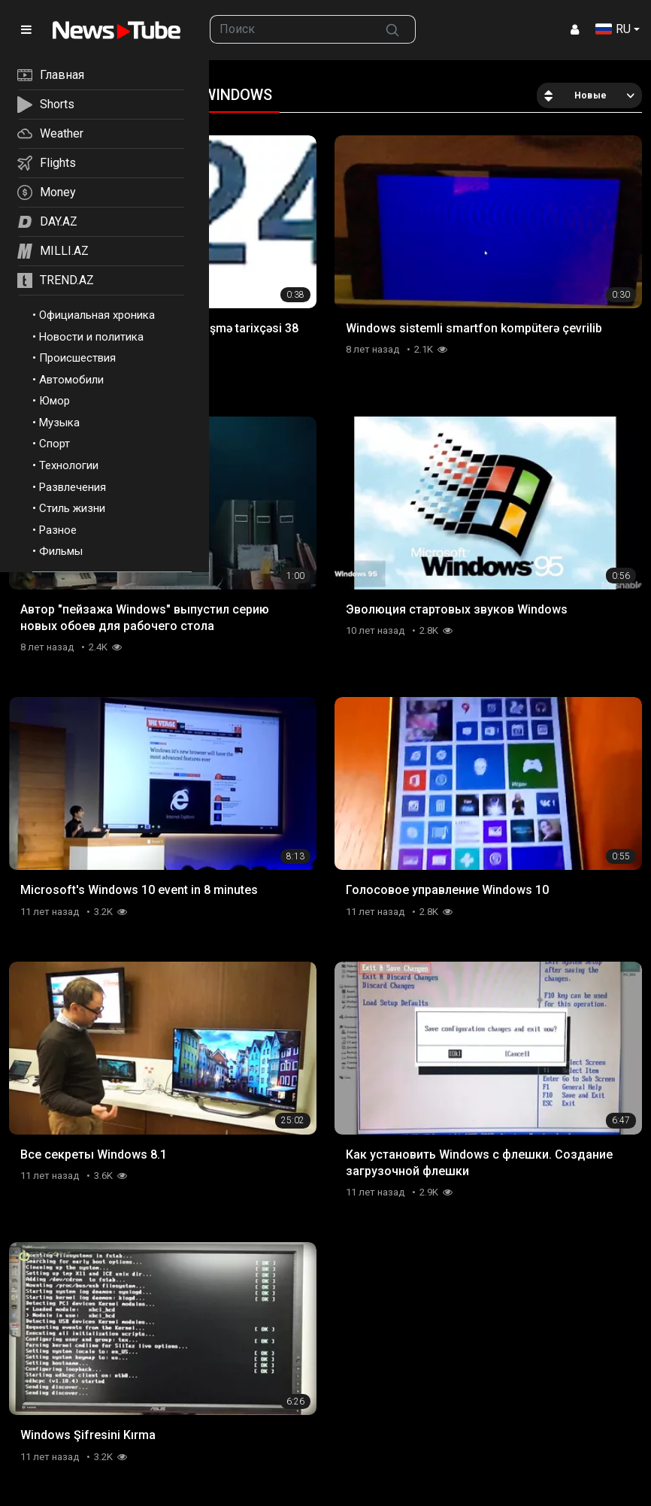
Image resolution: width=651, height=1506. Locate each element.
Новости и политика (91, 337)
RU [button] (613, 29)
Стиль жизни (72, 508)
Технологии (68, 465)
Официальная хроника (97, 315)
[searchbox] (290, 29)
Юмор (54, 401)
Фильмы (61, 551)
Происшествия (77, 358)
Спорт (54, 443)
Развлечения (72, 487)
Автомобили (71, 379)
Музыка (59, 422)
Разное (58, 530)
